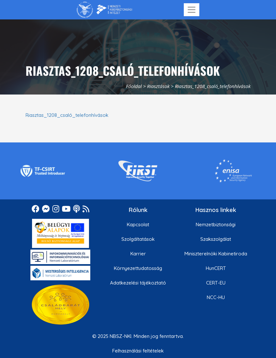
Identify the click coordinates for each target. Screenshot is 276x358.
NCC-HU (216, 297)
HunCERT (216, 268)
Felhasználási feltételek (138, 351)
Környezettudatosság (138, 268)
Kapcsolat (138, 224)
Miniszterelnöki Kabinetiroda (215, 254)
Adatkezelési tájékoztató (138, 283)
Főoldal (134, 86)
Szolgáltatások (138, 239)
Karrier (138, 254)
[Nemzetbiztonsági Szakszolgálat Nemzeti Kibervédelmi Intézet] (104, 9)
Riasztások (158, 86)
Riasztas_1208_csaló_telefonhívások (67, 115)
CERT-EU (216, 283)
